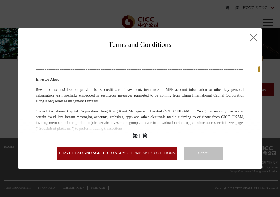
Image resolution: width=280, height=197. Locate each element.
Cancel (203, 153)
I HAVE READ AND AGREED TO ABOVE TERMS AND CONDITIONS (117, 153)
